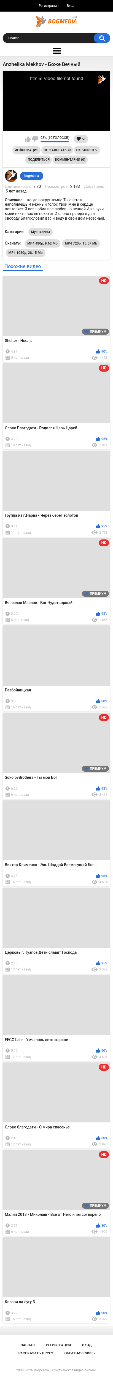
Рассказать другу (35, 1353)
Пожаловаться (57, 150)
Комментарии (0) (70, 160)
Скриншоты (86, 150)
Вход (70, 6)
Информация (26, 150)
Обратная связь (79, 1353)
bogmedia (31, 176)
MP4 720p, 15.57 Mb (81, 243)
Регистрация (49, 6)
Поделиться (39, 160)
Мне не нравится (35, 139)
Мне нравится (28, 139)
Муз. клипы (40, 232)
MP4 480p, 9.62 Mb (42, 243)
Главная (26, 1345)
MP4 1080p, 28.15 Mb (26, 253)
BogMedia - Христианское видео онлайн (65, 1370)
